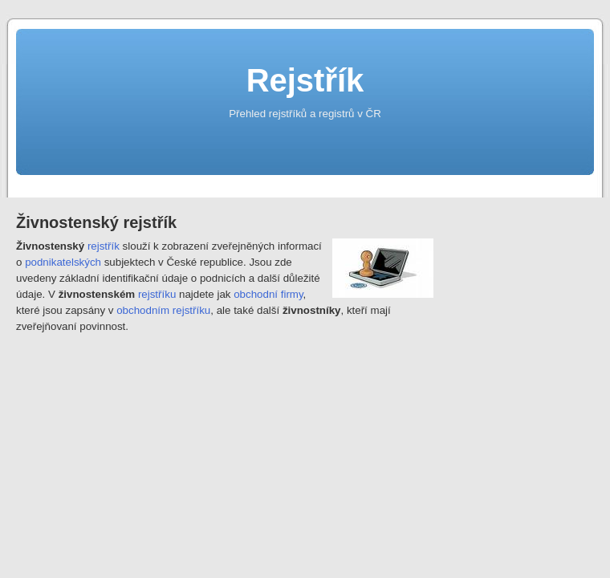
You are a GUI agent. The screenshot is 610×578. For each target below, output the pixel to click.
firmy (292, 294)
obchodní (256, 294)
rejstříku (157, 294)
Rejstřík (305, 80)
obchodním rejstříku (163, 310)
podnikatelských (63, 262)
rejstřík (103, 246)
